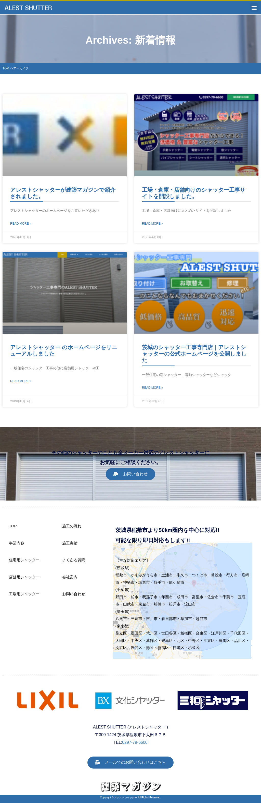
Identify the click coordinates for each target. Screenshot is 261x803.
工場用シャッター (24, 594)
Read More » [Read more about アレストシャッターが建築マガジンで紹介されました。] (20, 223)
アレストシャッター (125, 797)
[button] (254, 7)
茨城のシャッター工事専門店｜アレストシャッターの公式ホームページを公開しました (194, 353)
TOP (6, 68)
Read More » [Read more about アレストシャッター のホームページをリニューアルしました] (20, 381)
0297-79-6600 (135, 742)
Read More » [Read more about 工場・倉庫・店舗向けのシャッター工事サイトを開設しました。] (152, 223)
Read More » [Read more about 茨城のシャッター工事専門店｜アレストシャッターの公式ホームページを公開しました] (152, 388)
